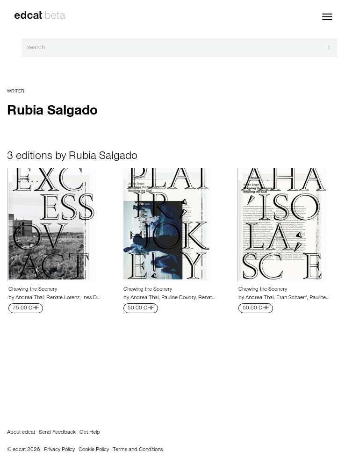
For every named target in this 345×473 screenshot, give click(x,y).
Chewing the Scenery (32, 290)
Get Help (89, 433)
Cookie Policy (94, 450)
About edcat (21, 433)
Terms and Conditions (138, 450)
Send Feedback (57, 433)
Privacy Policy (59, 450)
